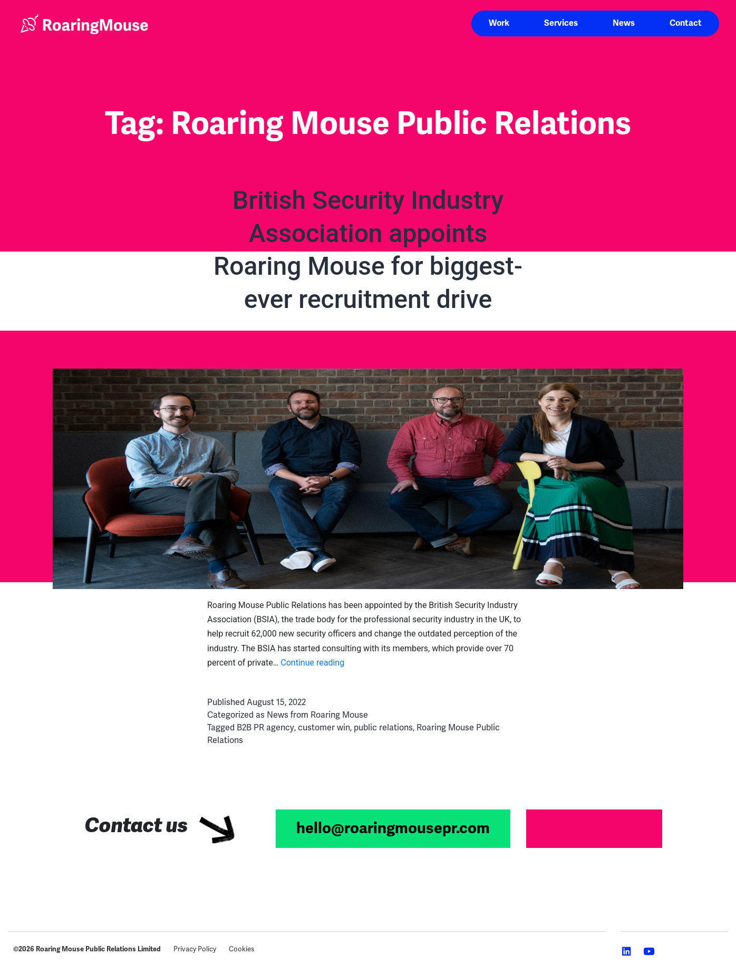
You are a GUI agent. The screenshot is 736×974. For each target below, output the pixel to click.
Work (499, 23)
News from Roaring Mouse (317, 715)
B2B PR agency (265, 727)
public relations (383, 727)
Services (561, 23)
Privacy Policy (194, 949)
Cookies (241, 949)
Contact (686, 23)
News (624, 23)
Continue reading (312, 663)
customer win (324, 727)
